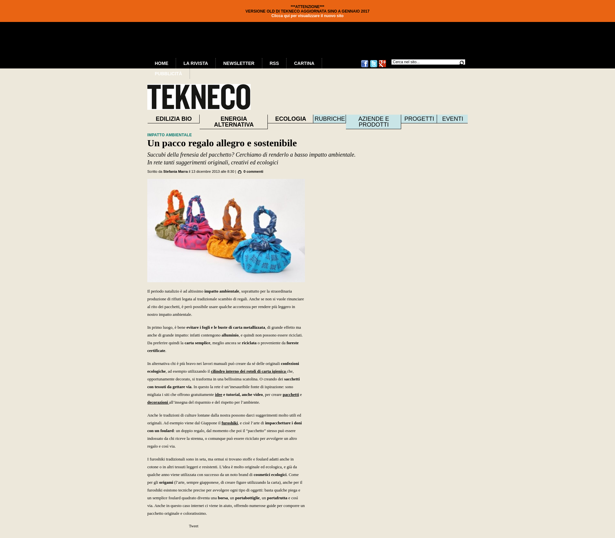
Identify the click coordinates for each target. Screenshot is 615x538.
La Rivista (195, 63)
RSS (274, 63)
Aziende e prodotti (373, 122)
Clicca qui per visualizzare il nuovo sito (307, 16)
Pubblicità (168, 73)
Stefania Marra (175, 171)
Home (161, 63)
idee (218, 394)
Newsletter (238, 63)
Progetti (419, 119)
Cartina (304, 63)
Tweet (193, 526)
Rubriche (330, 119)
